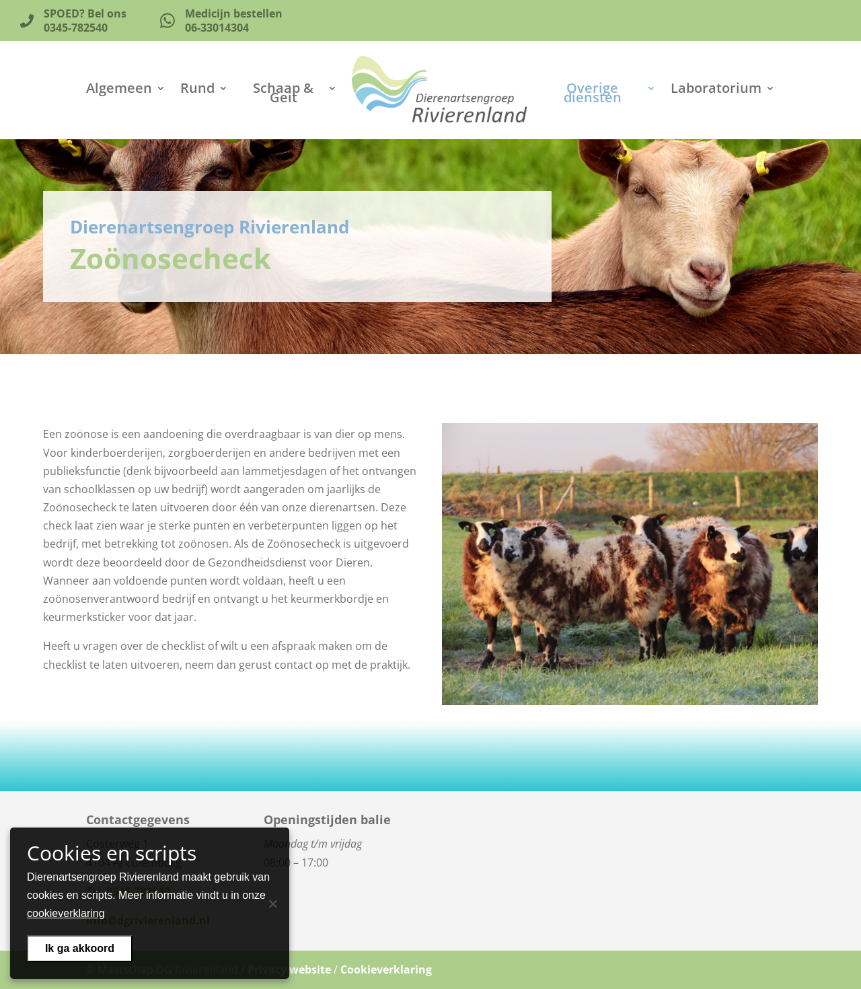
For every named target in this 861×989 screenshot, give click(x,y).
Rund (197, 90)
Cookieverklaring (386, 969)
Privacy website (289, 969)
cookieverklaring (66, 913)
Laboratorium (716, 90)
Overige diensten (593, 94)
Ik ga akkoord (79, 948)
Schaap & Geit (283, 94)
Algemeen (119, 90)
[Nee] (272, 903)
